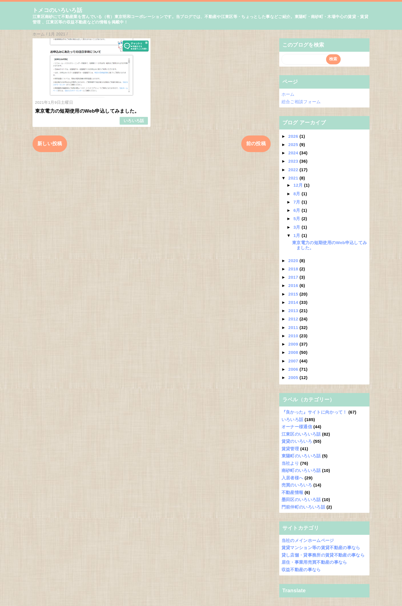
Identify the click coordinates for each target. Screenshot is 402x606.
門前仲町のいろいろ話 (303, 507)
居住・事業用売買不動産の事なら (314, 562)
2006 (294, 369)
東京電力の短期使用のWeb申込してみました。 (87, 111)
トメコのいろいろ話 (57, 10)
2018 (294, 268)
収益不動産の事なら (301, 569)
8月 (298, 193)
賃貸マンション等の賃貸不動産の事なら (321, 547)
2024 (294, 152)
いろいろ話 (134, 121)
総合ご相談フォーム (301, 101)
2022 (294, 169)
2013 (294, 310)
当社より (290, 463)
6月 (298, 210)
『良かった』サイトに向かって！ (314, 412)
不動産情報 (292, 492)
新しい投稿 (49, 143)
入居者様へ (292, 477)
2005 (294, 377)
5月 (298, 218)
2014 (294, 302)
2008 (294, 352)
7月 (298, 202)
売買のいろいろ (297, 485)
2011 (294, 327)
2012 (294, 318)
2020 (294, 260)
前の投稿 (256, 143)
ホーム (288, 94)
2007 (294, 360)
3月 (298, 227)
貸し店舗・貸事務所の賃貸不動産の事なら (323, 555)
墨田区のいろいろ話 (301, 499)
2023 (294, 161)
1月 (298, 235)
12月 (299, 185)
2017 (294, 277)
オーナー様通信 (297, 426)
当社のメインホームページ (308, 540)
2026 (294, 136)
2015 (294, 294)
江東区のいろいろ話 (301, 434)
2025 (294, 144)
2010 (294, 335)
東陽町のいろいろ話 (301, 455)
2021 (294, 178)
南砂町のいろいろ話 (301, 470)
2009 (294, 344)
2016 (294, 285)
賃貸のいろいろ (297, 441)
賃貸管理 (290, 448)
